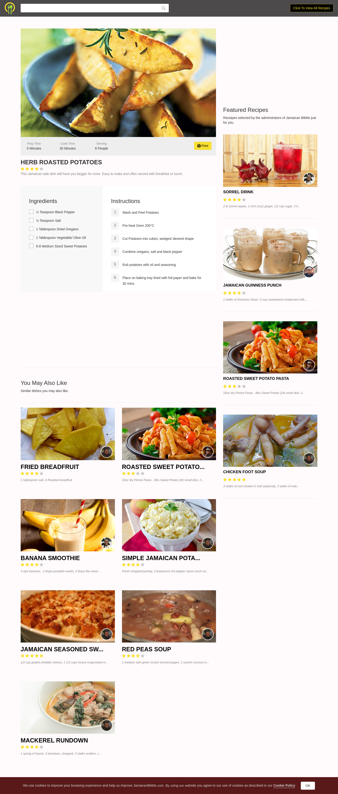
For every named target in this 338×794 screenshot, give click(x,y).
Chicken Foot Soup (244, 472)
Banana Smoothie (50, 558)
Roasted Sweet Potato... (163, 466)
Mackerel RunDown (54, 740)
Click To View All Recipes (311, 8)
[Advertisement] (118, 330)
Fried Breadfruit (50, 466)
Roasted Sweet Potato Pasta (256, 378)
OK (307, 786)
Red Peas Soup (146, 649)
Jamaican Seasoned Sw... (62, 649)
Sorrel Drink (238, 192)
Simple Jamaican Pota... (161, 558)
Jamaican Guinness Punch (252, 285)
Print (202, 146)
